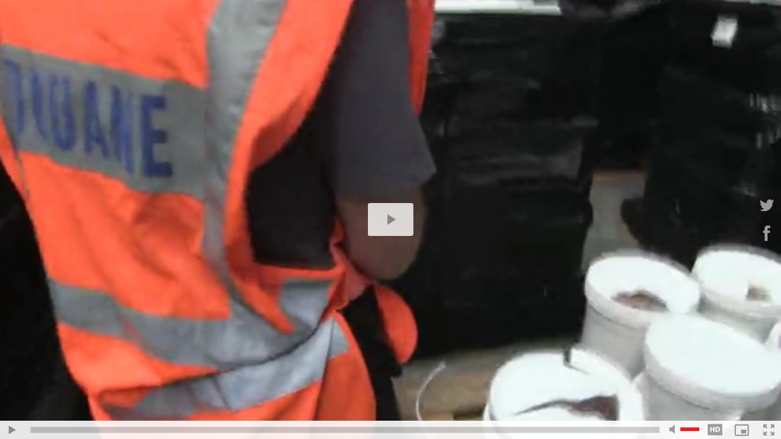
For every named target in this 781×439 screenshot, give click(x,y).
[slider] (345, 430)
